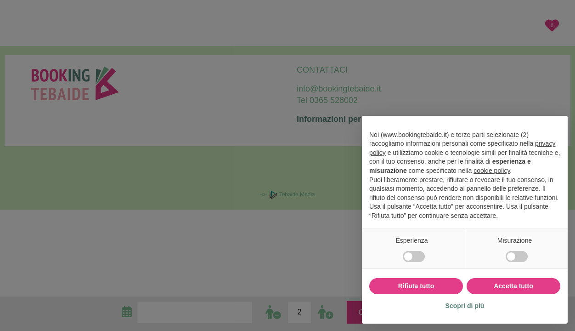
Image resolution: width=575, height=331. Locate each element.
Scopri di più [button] (465, 305)
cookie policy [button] (492, 170)
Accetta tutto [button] (513, 286)
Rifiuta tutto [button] (416, 286)
